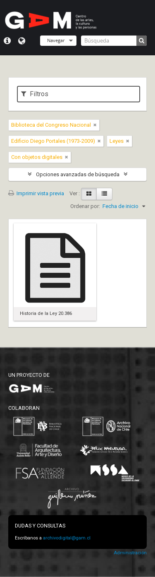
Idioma (21, 41)
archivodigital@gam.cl (67, 538)
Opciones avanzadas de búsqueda (77, 174)
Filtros (34, 94)
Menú (7, 41)
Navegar (55, 40)
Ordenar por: (85, 206)
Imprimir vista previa (36, 193)
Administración (130, 553)
